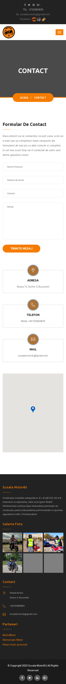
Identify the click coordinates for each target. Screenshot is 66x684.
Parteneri (10, 624)
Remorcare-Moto (13, 639)
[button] (33, 409)
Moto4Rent (9, 635)
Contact (9, 581)
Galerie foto (13, 524)
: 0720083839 (35, 9)
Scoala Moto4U (15, 487)
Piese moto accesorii (15, 644)
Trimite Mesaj (21, 248)
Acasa (24, 97)
